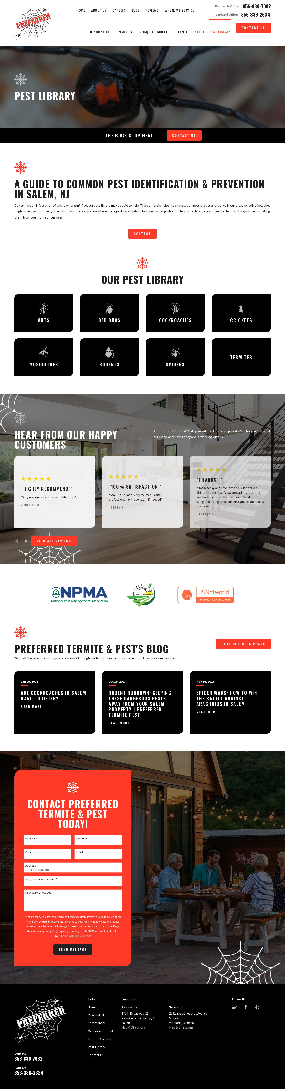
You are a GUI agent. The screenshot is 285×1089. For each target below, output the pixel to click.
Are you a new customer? (35, 879)
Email (74, 852)
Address (25, 865)
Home (81, 10)
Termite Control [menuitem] (190, 31)
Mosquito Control (100, 1031)
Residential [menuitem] (99, 31)
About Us (99, 10)
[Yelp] (257, 1007)
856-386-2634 (255, 14)
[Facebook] (245, 1007)
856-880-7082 (257, 6)
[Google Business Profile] (234, 1007)
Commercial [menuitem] (124, 31)
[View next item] (26, 541)
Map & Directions (133, 1027)
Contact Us (253, 27)
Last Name (77, 838)
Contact (142, 233)
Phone (24, 852)
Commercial (96, 1023)
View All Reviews (54, 540)
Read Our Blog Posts (243, 643)
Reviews (152, 10)
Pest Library (96, 1047)
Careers (119, 10)
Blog (136, 10)
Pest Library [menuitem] (220, 31)
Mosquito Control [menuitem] (155, 31)
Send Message (67, 949)
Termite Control (99, 1039)
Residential (96, 1015)
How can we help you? (33, 892)
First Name (26, 838)
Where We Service (179, 10)
